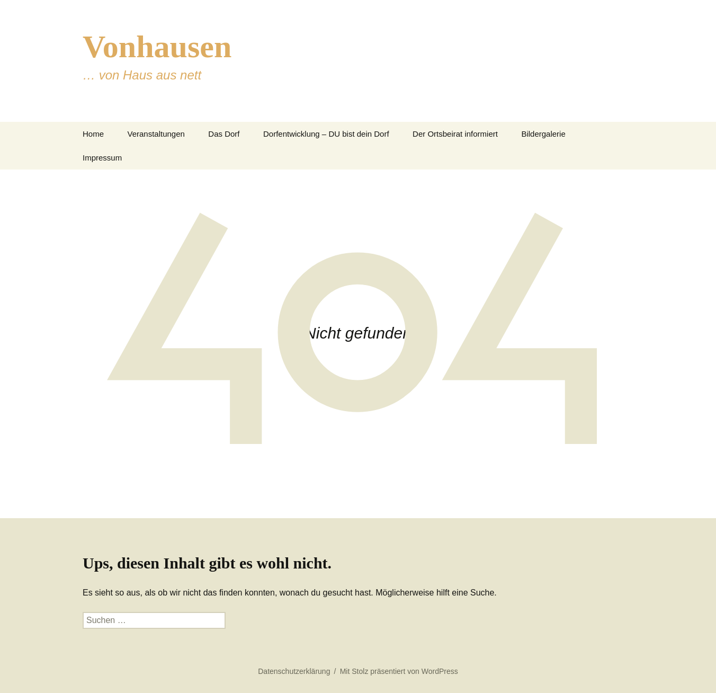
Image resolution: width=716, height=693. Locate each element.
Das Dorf (223, 133)
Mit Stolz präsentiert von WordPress (399, 671)
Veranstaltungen (155, 133)
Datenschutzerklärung (294, 671)
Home (93, 133)
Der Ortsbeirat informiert (455, 133)
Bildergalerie (543, 133)
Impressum (102, 157)
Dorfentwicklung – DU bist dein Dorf (326, 133)
